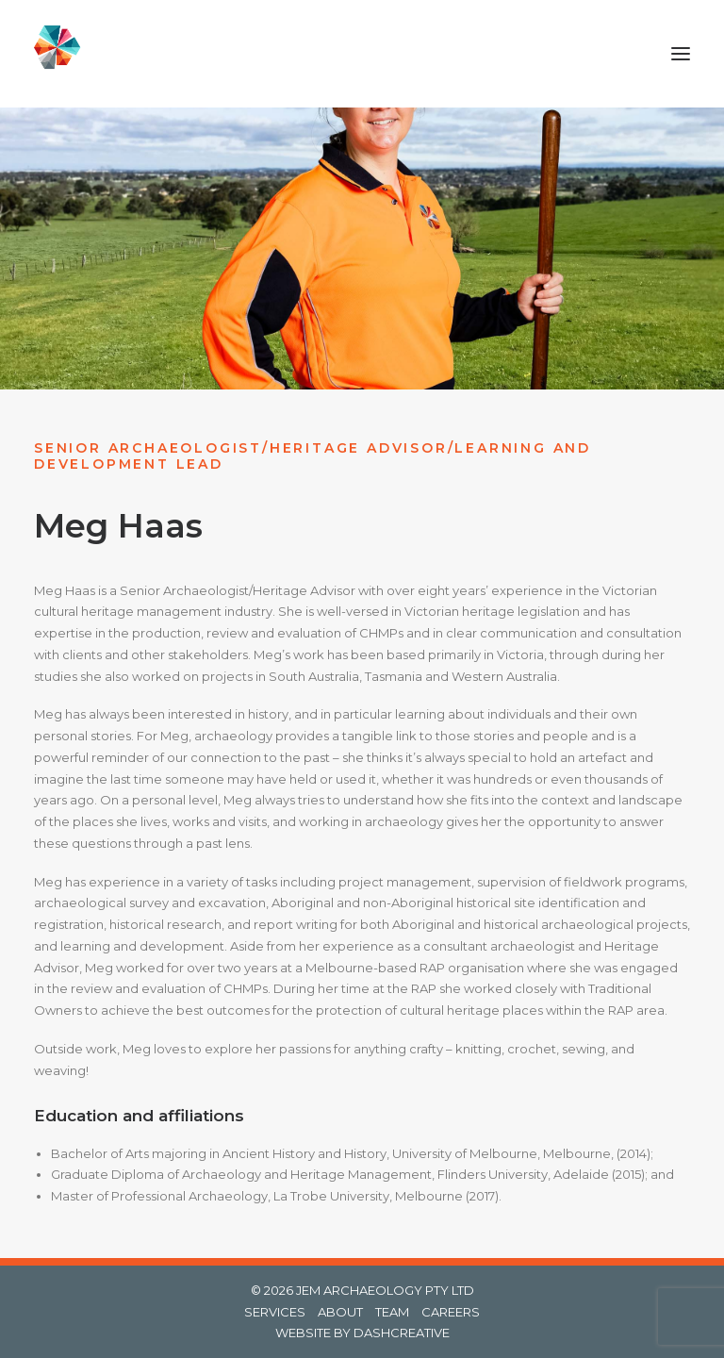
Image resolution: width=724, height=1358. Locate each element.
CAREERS (450, 1311)
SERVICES (274, 1311)
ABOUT (340, 1311)
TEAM (392, 1311)
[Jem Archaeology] (65, 53)
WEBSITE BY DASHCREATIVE (362, 1332)
